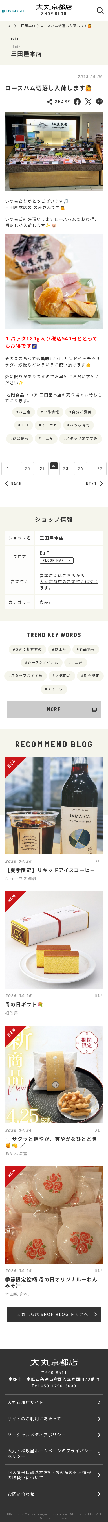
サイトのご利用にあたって (34, 1418)
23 (69, 468)
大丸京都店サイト (26, 1402)
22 (54, 468)
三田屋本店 (26, 26)
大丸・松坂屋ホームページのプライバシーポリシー (50, 1453)
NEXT (94, 483)
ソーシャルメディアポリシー (37, 1434)
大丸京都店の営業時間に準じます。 (69, 584)
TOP (9, 26)
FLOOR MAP (56, 560)
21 (39, 468)
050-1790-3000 (58, 1385)
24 (83, 468)
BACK (13, 483)
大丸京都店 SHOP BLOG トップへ (57, 1314)
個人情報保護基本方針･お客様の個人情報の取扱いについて (49, 1474)
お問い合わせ (21, 1494)
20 (25, 468)
